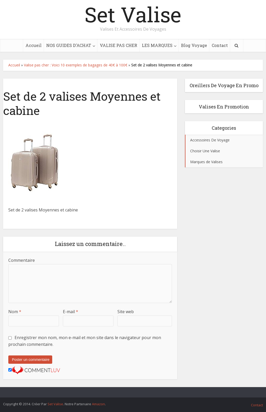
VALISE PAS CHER (118, 45)
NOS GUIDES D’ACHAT (68, 45)
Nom (14, 311)
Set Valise (133, 14)
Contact (220, 45)
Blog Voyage (194, 45)
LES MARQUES (157, 45)
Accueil (33, 45)
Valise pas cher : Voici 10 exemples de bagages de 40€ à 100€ (75, 65)
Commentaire (21, 260)
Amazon (98, 404)
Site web (125, 311)
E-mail (70, 311)
